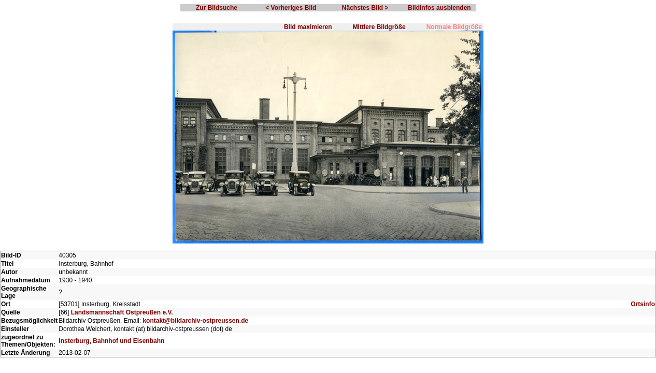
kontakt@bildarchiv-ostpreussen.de (195, 320)
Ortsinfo (643, 304)
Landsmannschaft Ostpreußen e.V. (122, 312)
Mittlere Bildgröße (379, 27)
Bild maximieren (308, 27)
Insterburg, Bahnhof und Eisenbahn (111, 341)
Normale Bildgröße (454, 27)
